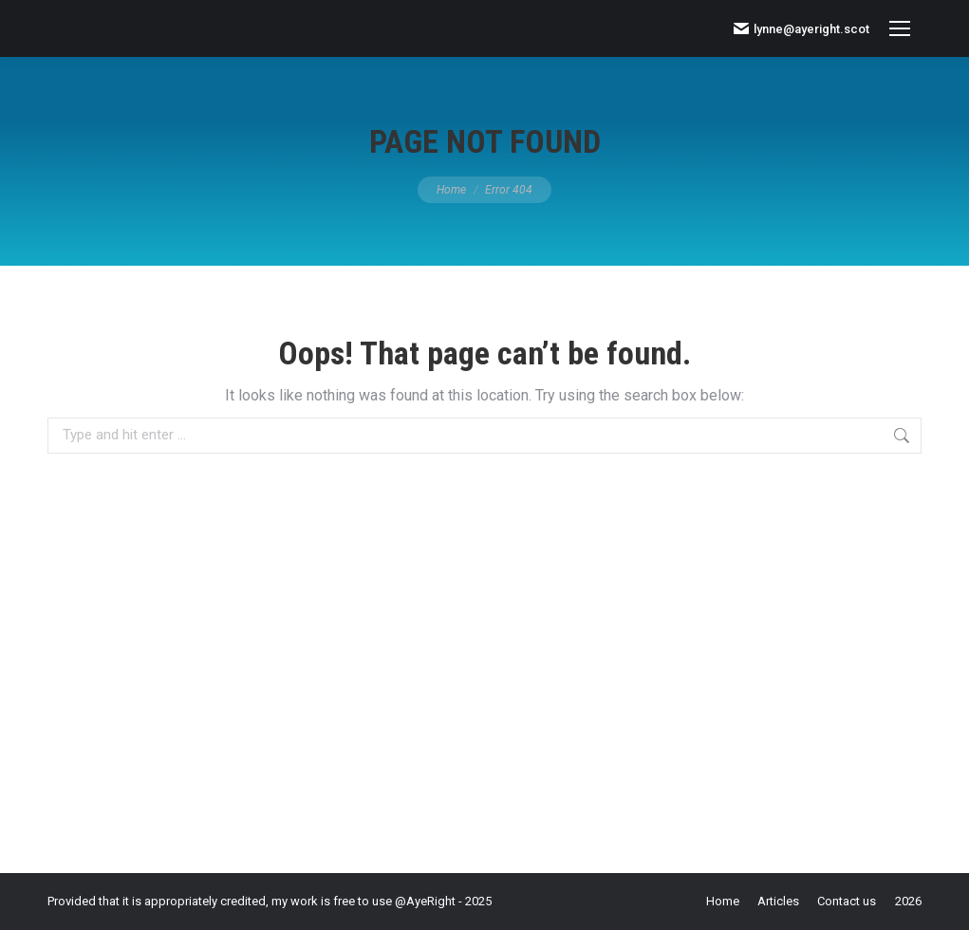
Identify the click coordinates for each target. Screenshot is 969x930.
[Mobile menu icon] (899, 28)
